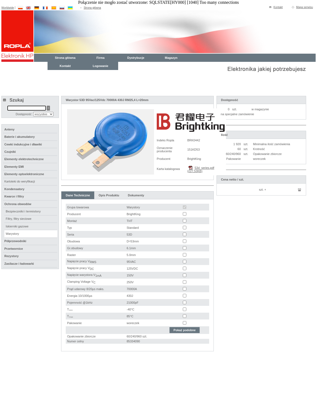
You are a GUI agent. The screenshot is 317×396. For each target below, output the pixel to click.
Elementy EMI (14, 166)
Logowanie (100, 66)
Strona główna (92, 7)
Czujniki (10, 151)
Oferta (49, 373)
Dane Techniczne (78, 195)
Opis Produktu (109, 195)
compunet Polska (24, 389)
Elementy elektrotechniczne (24, 159)
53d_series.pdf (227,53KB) (200, 169)
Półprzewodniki (15, 241)
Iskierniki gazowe (17, 226)
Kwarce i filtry (14, 196)
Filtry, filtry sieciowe (19, 218)
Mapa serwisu (304, 7)
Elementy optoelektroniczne (24, 174)
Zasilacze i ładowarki (19, 263)
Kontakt (278, 7)
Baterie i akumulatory (19, 136)
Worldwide (7, 7)
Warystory (12, 233)
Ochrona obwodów (17, 204)
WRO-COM (58, 389)
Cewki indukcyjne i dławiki (23, 144)
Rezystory (11, 256)
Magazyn (171, 57)
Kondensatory (14, 189)
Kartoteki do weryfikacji (19, 181)
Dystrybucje (136, 57)
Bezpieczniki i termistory (23, 211)
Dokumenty (136, 195)
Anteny (9, 129)
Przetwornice (13, 248)
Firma (100, 57)
